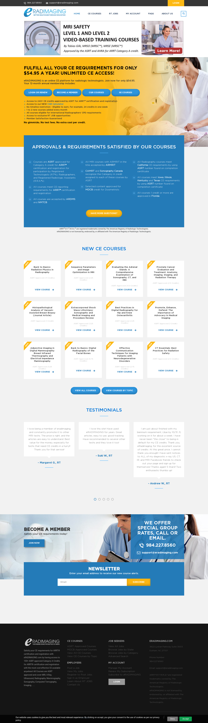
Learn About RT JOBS (79, 681)
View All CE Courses (79, 653)
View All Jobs (116, 646)
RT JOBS (113, 14)
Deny (172, 719)
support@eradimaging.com (63, 3)
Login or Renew (38, 93)
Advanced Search (118, 656)
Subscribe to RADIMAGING (124, 675)
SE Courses (125, 93)
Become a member (67, 93)
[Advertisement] (104, 609)
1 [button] (95, 499)
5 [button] (112, 499)
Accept (185, 719)
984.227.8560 (34, 3)
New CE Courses (104, 248)
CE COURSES (94, 14)
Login (176, 3)
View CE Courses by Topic (82, 656)
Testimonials (104, 410)
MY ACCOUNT (133, 14)
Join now (34, 543)
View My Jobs (75, 671)
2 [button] (99, 499)
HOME (77, 14)
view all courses (85, 391)
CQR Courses (96, 93)
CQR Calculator (55, 104)
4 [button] (108, 499)
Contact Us (73, 685)
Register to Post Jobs (79, 675)
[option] (44, 444)
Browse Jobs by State (121, 650)
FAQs (151, 14)
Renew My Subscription (121, 671)
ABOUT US (167, 14)
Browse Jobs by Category (123, 653)
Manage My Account (120, 668)
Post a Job (73, 668)
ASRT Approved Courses (81, 646)
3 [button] (104, 499)
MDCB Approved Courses (82, 650)
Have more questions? (104, 213)
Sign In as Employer (78, 678)
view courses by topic (119, 391)
